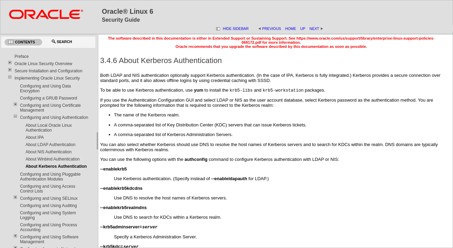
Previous (271, 29)
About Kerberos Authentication (56, 166)
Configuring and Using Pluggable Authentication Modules (50, 177)
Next (316, 29)
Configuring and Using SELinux (49, 198)
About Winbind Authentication (53, 159)
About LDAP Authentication (51, 144)
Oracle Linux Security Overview (43, 63)
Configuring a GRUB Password (48, 98)
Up (303, 29)
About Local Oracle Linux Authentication (49, 128)
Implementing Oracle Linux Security (47, 78)
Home (290, 29)
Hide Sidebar (236, 29)
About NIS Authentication (48, 151)
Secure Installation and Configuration (49, 71)
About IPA (35, 137)
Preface (22, 56)
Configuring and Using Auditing (48, 205)
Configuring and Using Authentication (54, 117)
